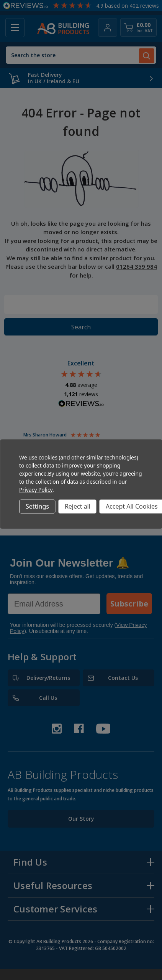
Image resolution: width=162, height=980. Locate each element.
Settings (37, 506)
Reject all (77, 506)
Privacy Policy (35, 489)
